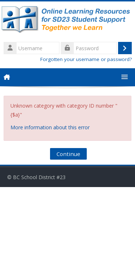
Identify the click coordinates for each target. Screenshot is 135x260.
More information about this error (50, 127)
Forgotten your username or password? (86, 59)
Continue (68, 153)
